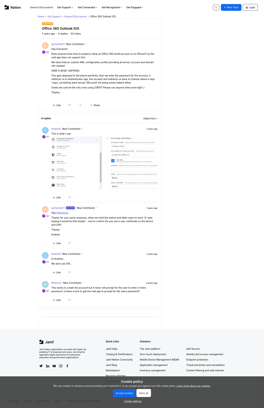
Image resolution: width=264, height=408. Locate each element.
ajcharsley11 (58, 44)
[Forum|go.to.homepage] (13, 7)
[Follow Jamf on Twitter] (41, 366)
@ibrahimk (62, 212)
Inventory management (153, 370)
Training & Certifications (119, 354)
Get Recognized (112, 7)
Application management (154, 365)
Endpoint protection (197, 359)
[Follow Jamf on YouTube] (54, 366)
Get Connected (88, 7)
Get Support (65, 7)
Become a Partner (116, 375)
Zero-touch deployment (153, 354)
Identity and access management (204, 354)
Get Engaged (135, 7)
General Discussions (41, 7)
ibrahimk (56, 128)
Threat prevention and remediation (205, 365)
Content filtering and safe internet (205, 370)
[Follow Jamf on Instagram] (60, 366)
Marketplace (113, 370)
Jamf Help (111, 348)
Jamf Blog (111, 365)
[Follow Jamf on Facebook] (67, 366)
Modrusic (56, 282)
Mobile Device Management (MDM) (159, 359)
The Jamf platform (150, 348)
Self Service (193, 348)
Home (41, 16)
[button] (231, 7)
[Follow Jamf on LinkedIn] (47, 366)
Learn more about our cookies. (194, 385)
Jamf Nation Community (119, 359)
